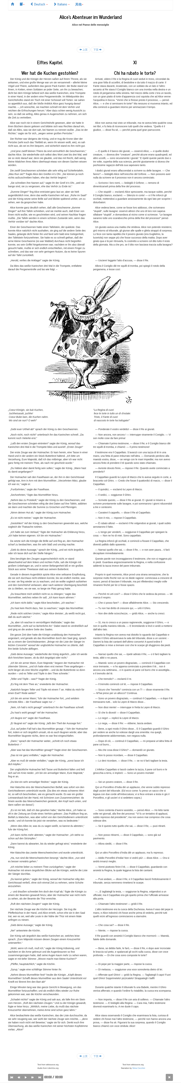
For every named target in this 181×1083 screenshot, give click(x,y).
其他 (79, 4)
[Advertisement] (90, 34)
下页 (97, 49)
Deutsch (39, 4)
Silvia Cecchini (138, 1068)
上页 (83, 49)
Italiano (61, 4)
